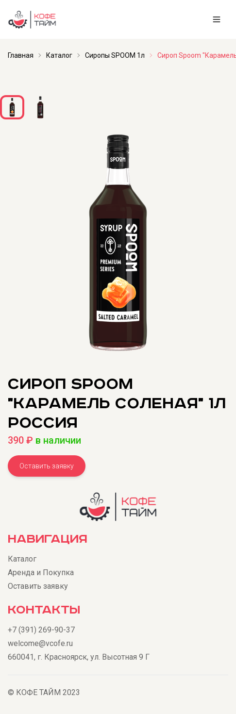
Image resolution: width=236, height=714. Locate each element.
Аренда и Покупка (41, 572)
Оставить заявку (46, 466)
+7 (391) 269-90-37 (41, 629)
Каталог (59, 55)
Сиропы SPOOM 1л (115, 55)
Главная (21, 55)
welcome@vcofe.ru (40, 643)
